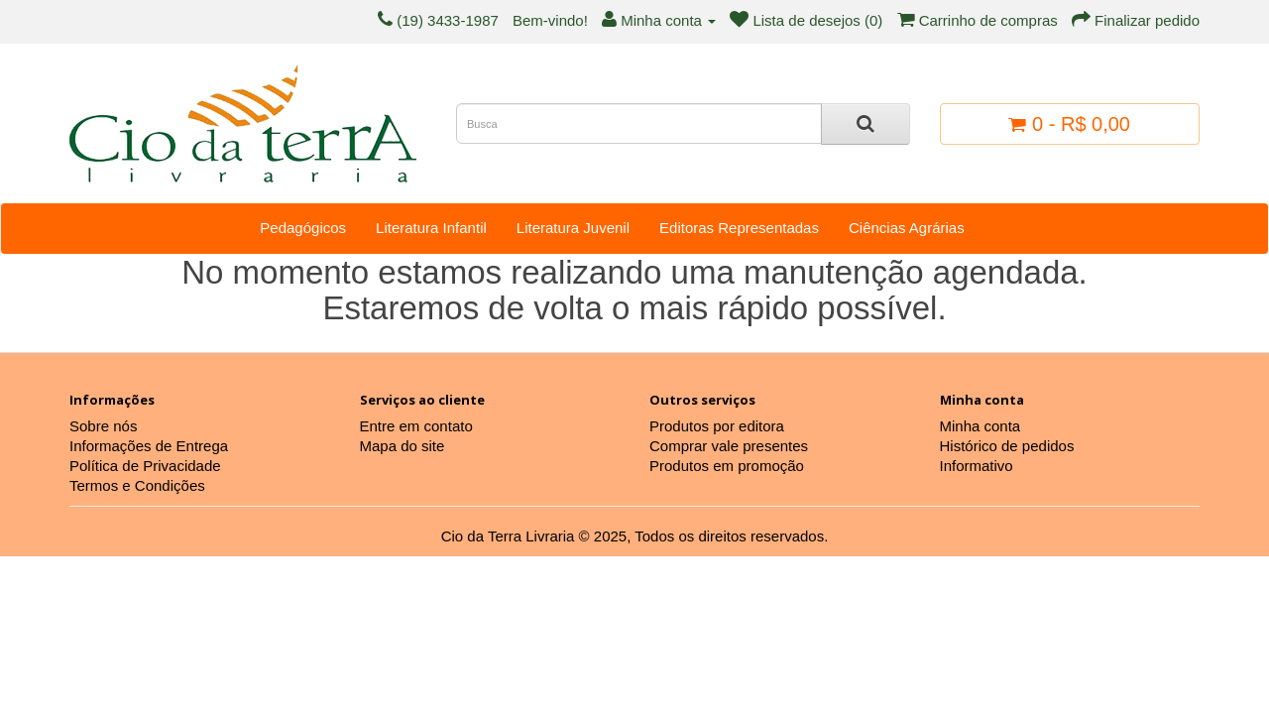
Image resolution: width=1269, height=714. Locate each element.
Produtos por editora (716, 425)
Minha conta (980, 425)
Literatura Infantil (431, 227)
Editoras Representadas (739, 227)
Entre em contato (416, 425)
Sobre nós (103, 425)
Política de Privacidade (145, 465)
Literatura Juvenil (573, 227)
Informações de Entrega (148, 445)
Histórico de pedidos (1007, 445)
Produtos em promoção (726, 465)
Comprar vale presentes (728, 445)
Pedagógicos (303, 227)
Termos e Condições (137, 485)
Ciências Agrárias (907, 227)
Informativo (976, 465)
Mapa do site (402, 445)
